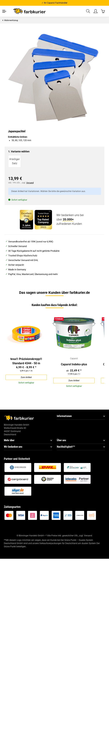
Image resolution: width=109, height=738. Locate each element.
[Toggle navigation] (4, 11)
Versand (30, 183)
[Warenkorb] (103, 11)
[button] (88, 11)
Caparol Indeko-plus (74, 364)
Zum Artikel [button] (26, 377)
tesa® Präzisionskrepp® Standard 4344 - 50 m (26, 361)
